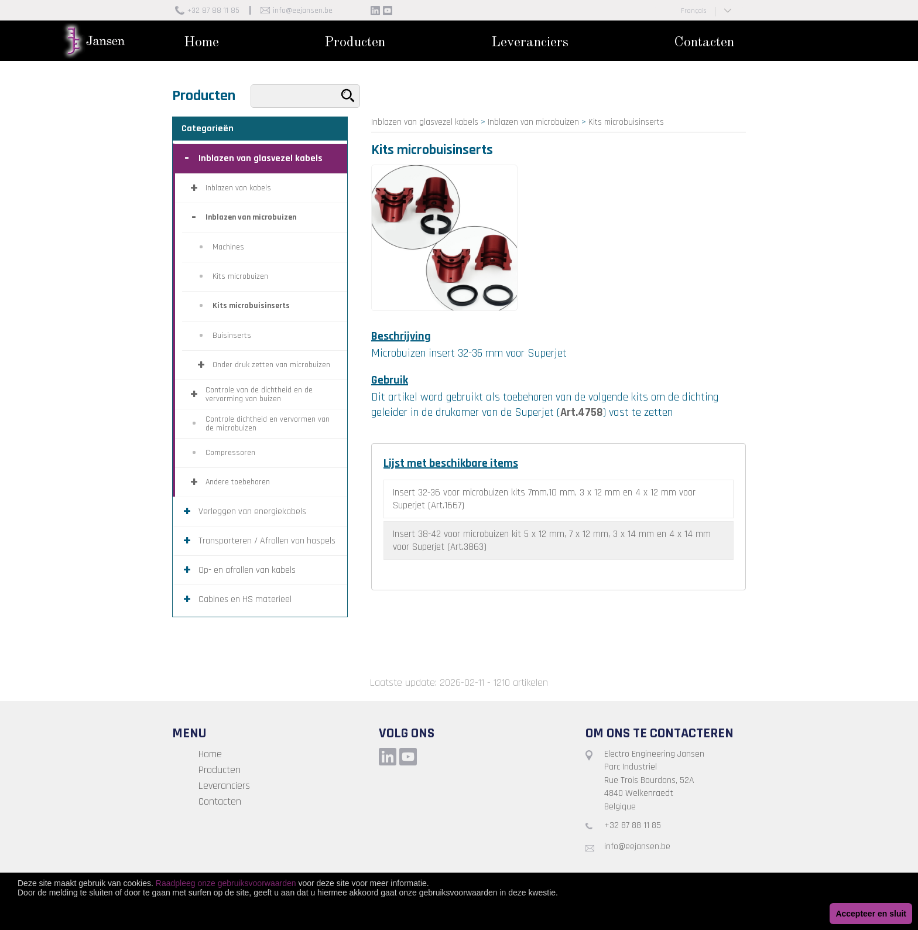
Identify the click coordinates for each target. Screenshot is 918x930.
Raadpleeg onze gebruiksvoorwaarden (226, 883)
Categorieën (207, 128)
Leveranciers (529, 43)
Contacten (704, 43)
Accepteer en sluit (870, 913)
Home (201, 43)
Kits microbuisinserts (626, 122)
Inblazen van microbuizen (533, 122)
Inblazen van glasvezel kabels (424, 122)
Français (693, 10)
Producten (354, 43)
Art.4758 (581, 412)
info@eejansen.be (303, 10)
